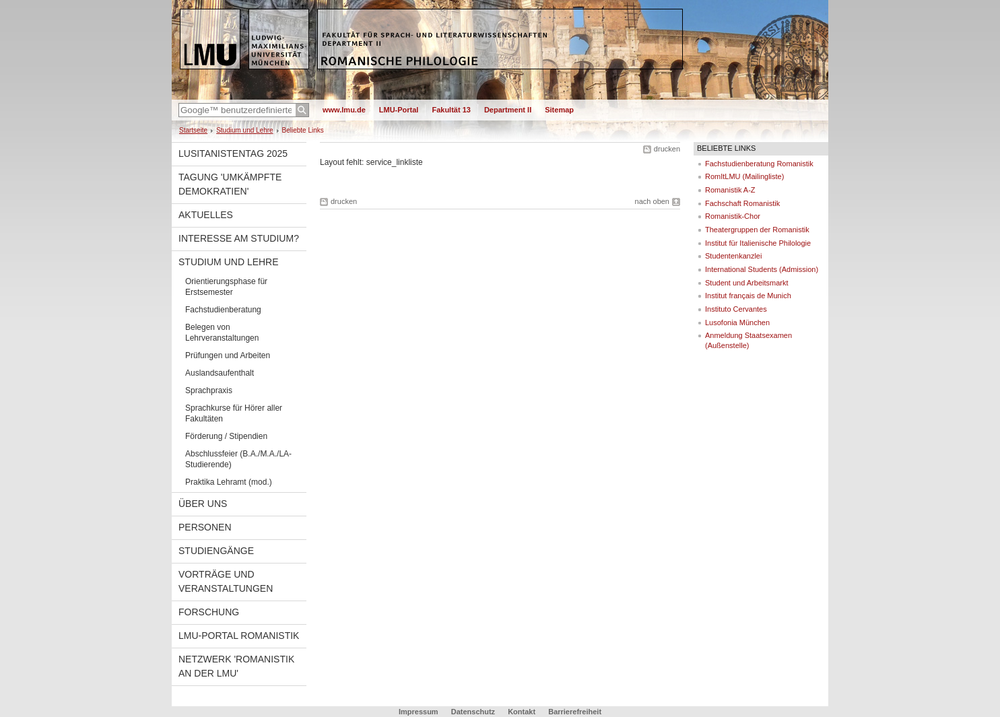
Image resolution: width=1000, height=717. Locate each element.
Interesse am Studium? (238, 238)
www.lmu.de (344, 110)
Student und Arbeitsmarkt (747, 283)
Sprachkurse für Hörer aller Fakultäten (233, 413)
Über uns (202, 503)
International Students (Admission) (761, 269)
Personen (205, 527)
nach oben (652, 201)
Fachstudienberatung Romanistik (759, 164)
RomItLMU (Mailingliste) (744, 176)
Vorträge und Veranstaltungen (225, 581)
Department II (507, 110)
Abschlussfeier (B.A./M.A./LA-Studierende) (238, 459)
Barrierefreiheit (574, 712)
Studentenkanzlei (733, 256)
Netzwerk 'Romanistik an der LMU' (236, 666)
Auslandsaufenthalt (219, 373)
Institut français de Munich (748, 296)
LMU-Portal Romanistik (238, 635)
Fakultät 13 (451, 110)
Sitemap (559, 110)
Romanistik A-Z (730, 190)
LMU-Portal (399, 110)
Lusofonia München (737, 322)
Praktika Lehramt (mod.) (228, 482)
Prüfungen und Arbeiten (227, 355)
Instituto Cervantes (736, 309)
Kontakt (521, 712)
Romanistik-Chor (732, 216)
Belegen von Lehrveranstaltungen (222, 332)
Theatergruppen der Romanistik (757, 230)
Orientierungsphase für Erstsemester (226, 287)
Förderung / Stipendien (226, 436)
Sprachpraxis (208, 390)
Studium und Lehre (244, 130)
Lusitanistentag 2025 (233, 153)
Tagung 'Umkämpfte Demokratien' (229, 184)
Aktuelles (205, 214)
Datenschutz (473, 712)
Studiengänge (216, 550)
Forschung (208, 612)
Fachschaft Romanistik (742, 203)
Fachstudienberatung (223, 309)
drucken (667, 149)
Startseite (193, 130)
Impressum (418, 712)
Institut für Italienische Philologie (758, 243)
